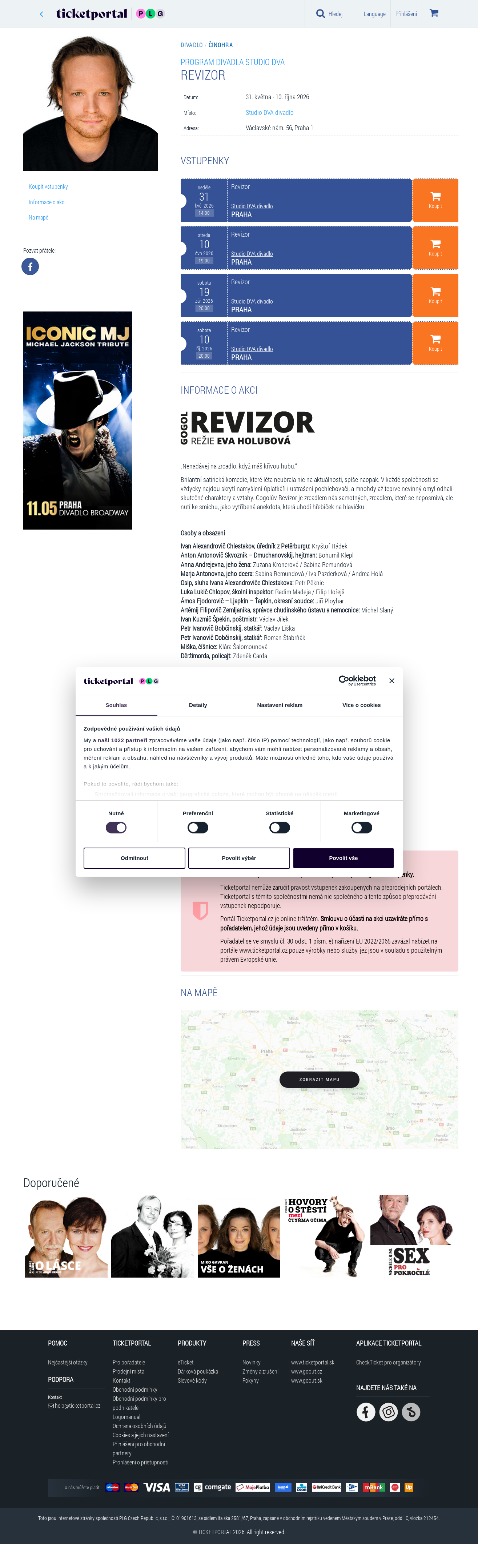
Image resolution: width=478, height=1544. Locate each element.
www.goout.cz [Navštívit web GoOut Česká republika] (306, 1371)
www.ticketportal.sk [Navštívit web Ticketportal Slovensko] (312, 1362)
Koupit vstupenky (48, 186)
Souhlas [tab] (116, 705)
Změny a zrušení (260, 1371)
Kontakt (121, 1380)
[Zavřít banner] (391, 680)
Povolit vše (343, 858)
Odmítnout (134, 858)
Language (375, 13)
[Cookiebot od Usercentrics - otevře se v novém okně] (344, 680)
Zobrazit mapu (320, 1079)
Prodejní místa (128, 1371)
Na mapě (38, 217)
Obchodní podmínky (135, 1389)
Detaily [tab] (198, 705)
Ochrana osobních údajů (139, 1426)
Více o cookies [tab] (361, 705)
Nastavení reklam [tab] (279, 705)
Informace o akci (47, 202)
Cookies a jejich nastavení (141, 1435)
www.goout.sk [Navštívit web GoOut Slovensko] (306, 1380)
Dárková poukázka (198, 1371)
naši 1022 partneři (123, 740)
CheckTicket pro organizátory (388, 1362)
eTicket (186, 1362)
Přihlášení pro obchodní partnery (139, 1448)
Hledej (329, 13)
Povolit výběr (239, 858)
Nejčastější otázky (68, 1362)
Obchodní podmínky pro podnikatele (139, 1403)
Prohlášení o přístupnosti (140, 1462)
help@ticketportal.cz (74, 1405)
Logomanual (126, 1416)
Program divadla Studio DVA (233, 61)
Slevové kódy (192, 1380)
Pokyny (250, 1380)
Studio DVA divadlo (270, 112)
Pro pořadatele (129, 1362)
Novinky (251, 1362)
